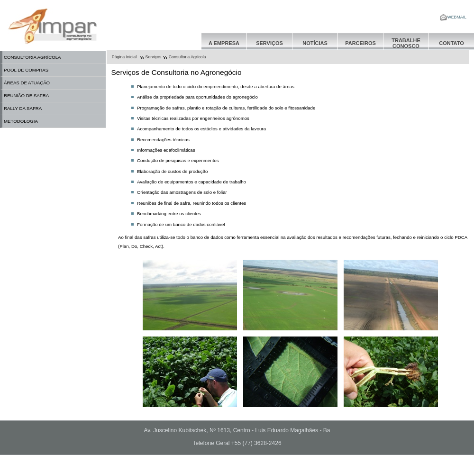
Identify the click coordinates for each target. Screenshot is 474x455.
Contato (451, 43)
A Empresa (224, 43)
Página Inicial (124, 57)
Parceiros (360, 43)
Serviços (269, 43)
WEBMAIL (453, 17)
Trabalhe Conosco (406, 43)
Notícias (315, 43)
